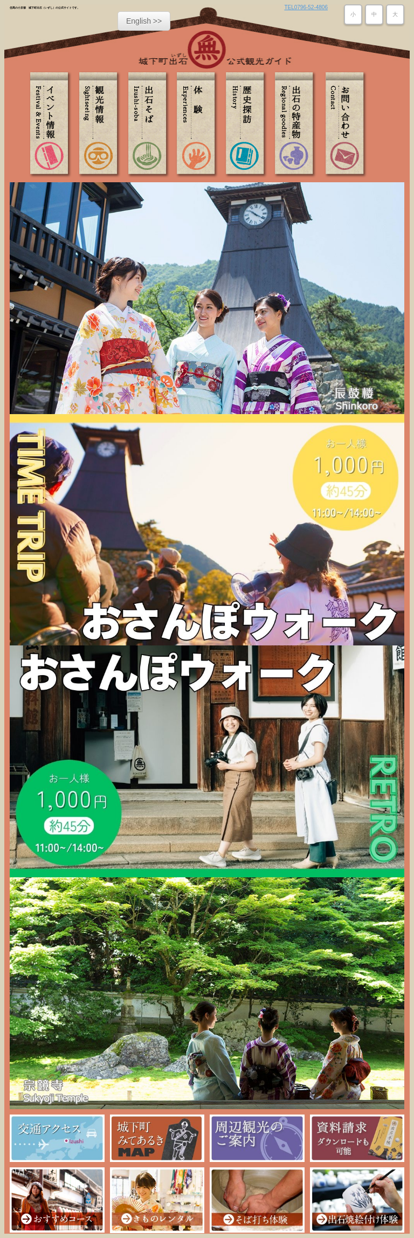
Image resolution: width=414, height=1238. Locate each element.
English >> (144, 21)
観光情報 (101, 124)
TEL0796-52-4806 (306, 7)
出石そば (150, 124)
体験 (198, 124)
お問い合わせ (344, 124)
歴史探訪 (247, 124)
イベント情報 (53, 124)
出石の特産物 (295, 124)
